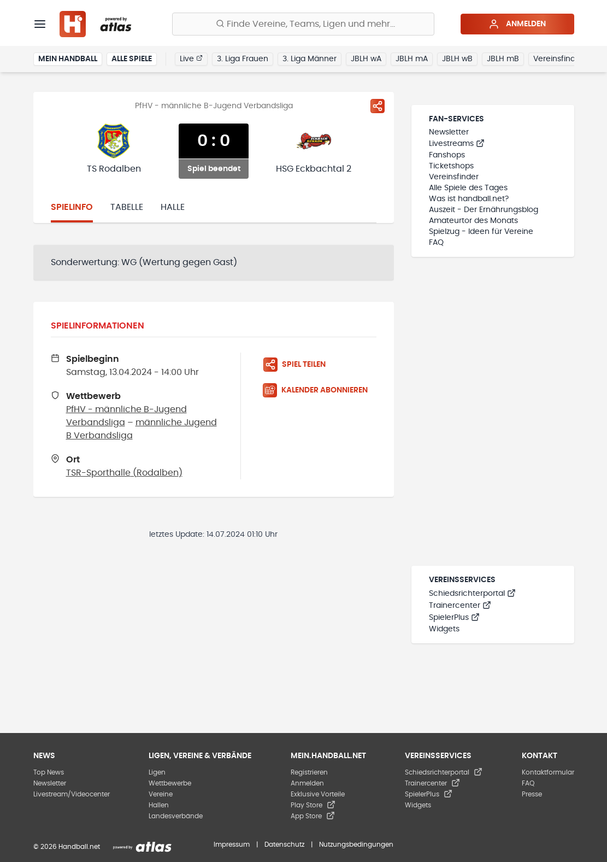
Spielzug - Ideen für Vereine (481, 232)
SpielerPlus (454, 618)
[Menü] (40, 24)
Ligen (157, 772)
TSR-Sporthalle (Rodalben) (124, 472)
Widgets (444, 629)
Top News (48, 772)
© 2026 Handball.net (66, 846)
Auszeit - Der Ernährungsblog (483, 210)
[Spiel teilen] (377, 106)
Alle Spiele (131, 59)
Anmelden (517, 24)
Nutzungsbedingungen (356, 844)
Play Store (313, 805)
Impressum (232, 844)
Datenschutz (284, 844)
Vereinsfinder (558, 59)
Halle (173, 207)
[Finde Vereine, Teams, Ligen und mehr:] (303, 24)
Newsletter (449, 132)
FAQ (436, 243)
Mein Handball (67, 59)
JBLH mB (503, 59)
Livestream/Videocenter (71, 794)
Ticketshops (451, 166)
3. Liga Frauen (242, 59)
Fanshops (447, 155)
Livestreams (457, 144)
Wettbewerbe (170, 783)
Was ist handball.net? (469, 199)
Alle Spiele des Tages (468, 188)
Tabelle (126, 207)
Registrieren (309, 772)
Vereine (161, 794)
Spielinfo (72, 207)
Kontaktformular (548, 772)
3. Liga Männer (309, 59)
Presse (532, 794)
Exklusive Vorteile (318, 794)
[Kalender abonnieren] (319, 390)
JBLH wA (366, 59)
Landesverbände (176, 816)
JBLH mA (412, 59)
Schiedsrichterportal (472, 594)
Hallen (159, 805)
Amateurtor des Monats (473, 221)
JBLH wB (457, 59)
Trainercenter (460, 606)
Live (191, 58)
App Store (313, 816)
